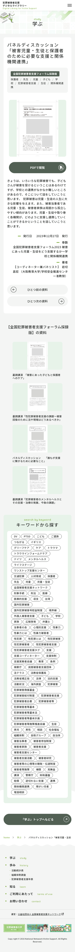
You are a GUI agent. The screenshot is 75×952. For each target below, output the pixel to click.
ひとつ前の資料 (27, 289)
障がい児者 (42, 786)
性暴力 (57, 627)
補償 (38, 769)
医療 (45, 593)
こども (41, 536)
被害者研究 (44, 758)
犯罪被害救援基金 (24, 690)
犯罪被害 (53, 684)
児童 (35, 79)
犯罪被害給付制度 (24, 695)
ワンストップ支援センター (29, 570)
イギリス (36, 542)
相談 (39, 729)
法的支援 (53, 678)
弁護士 (46, 621)
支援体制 (51, 655)
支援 (49, 650)
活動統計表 (17, 870)
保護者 (14, 79)
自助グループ (38, 735)
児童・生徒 (43, 582)
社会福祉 (54, 729)
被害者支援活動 (23, 758)
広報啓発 (31, 621)
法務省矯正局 (22, 678)
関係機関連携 (22, 786)
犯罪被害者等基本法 (25, 712)
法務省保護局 (38, 673)
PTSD (27, 536)
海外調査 (36, 684)
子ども (46, 79)
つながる (19, 542)
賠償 (16, 781)
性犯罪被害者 (22, 644)
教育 (41, 661)
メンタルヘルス (37, 559)
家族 (16, 621)
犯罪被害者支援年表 (22, 879)
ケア (38, 547)
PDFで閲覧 (37, 167)
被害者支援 (39, 746)
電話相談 (19, 792)
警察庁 (29, 775)
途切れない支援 (35, 781)
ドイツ (18, 559)
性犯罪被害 (54, 638)
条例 (52, 661)
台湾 (47, 599)
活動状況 (19, 684)
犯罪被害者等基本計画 (27, 718)
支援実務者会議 (23, 661)
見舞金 (51, 769)
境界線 (53, 610)
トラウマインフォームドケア (30, 553)
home (7, 837)
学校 (58, 616)
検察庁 (18, 667)
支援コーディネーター (27, 655)
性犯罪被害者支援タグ (27, 650)
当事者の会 (20, 627)
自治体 (56, 735)
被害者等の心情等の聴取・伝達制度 (34, 763)
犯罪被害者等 (46, 701)
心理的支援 (39, 627)
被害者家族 (20, 746)
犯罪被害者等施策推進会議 (29, 724)
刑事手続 (19, 593)
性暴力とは (20, 633)
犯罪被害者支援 (27, 83)
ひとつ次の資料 (35, 301)
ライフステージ (23, 565)
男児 (16, 729)
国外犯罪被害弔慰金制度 (28, 610)
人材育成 (36, 576)
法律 (38, 678)
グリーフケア (21, 547)
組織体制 (19, 735)
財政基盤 (45, 775)
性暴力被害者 (41, 633)
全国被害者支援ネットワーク (31, 587)
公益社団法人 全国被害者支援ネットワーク (39, 914)
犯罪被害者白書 (23, 701)
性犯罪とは (34, 638)
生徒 (43, 83)
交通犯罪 (19, 576)
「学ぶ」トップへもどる (37, 819)
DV (15, 536)
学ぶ (19, 837)
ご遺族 (55, 536)
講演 (16, 775)
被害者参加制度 (42, 741)
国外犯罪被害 (22, 604)
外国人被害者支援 (24, 616)
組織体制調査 (18, 875)
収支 (35, 599)
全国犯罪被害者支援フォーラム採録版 (35, 73)
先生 (25, 79)
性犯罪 (18, 638)
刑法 (33, 593)
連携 (52, 781)
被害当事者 (20, 741)
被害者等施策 (22, 769)
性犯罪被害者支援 (46, 644)
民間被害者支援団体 (39, 667)
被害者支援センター (25, 752)
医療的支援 (20, 599)
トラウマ (52, 547)
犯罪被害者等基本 (24, 707)
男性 (28, 729)
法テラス (19, 673)
